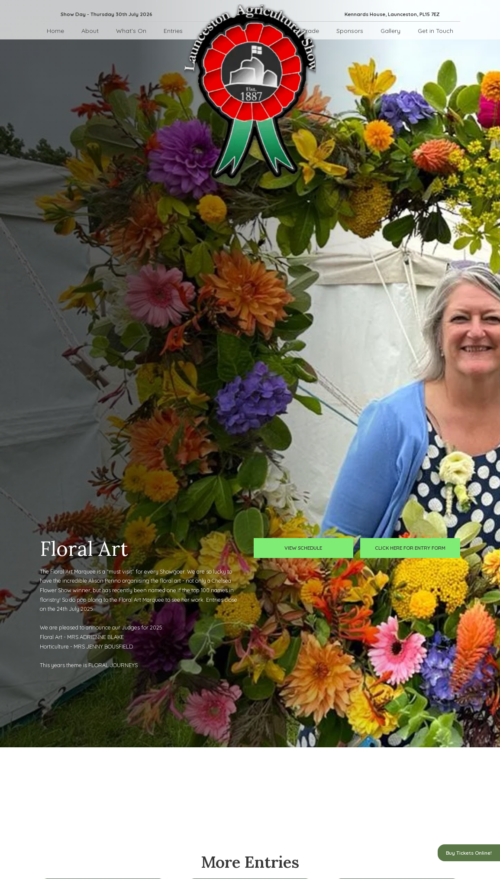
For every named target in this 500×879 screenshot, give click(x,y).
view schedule (303, 548)
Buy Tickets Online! (469, 853)
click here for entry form (410, 548)
